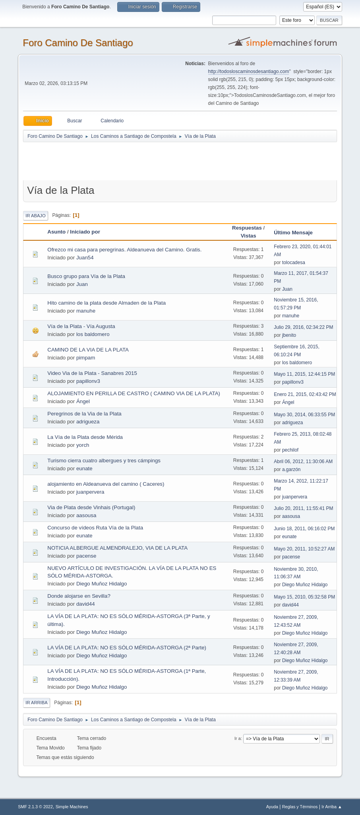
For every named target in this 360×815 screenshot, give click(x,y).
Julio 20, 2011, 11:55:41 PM (303, 508)
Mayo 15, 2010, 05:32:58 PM (304, 597)
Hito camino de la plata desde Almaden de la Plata (106, 303)
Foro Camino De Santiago (78, 42)
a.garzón (291, 469)
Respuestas (247, 228)
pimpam (85, 358)
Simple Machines (72, 806)
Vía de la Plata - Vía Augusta (81, 326)
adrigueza (88, 422)
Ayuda (272, 806)
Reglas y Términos (300, 806)
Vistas (248, 236)
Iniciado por (85, 232)
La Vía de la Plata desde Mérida (85, 437)
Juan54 (85, 258)
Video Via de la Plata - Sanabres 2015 (92, 373)
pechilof (290, 450)
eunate (84, 468)
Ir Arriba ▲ (331, 806)
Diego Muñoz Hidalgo (101, 584)
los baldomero (93, 334)
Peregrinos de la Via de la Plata (84, 414)
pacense (86, 556)
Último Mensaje (297, 233)
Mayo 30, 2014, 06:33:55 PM (304, 414)
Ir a (237, 738)
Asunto (56, 232)
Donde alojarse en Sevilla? (78, 596)
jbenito (289, 335)
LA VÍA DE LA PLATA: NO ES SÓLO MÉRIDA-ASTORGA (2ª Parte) (126, 648)
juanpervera (90, 492)
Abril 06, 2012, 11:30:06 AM (303, 461)
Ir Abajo (35, 215)
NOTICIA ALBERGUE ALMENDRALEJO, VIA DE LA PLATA (117, 548)
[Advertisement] (163, 161)
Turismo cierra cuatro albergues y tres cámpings (104, 461)
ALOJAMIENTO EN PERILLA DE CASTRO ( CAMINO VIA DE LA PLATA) (133, 393)
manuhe (85, 311)
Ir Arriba (36, 702)
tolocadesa (293, 262)
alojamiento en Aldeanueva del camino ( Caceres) (105, 484)
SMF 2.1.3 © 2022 (35, 806)
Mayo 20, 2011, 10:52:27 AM (304, 549)
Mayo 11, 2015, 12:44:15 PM (304, 374)
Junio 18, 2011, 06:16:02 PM (304, 528)
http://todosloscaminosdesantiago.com (248, 71)
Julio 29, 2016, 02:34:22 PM (303, 327)
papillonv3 (88, 381)
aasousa (86, 515)
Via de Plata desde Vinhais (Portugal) (91, 507)
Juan (82, 284)
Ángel (83, 401)
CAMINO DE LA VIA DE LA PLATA (88, 350)
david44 (85, 604)
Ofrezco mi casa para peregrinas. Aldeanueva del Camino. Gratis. (124, 250)
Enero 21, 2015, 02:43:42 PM (305, 394)
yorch (82, 445)
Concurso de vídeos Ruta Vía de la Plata (95, 528)
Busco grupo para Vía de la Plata (86, 276)
